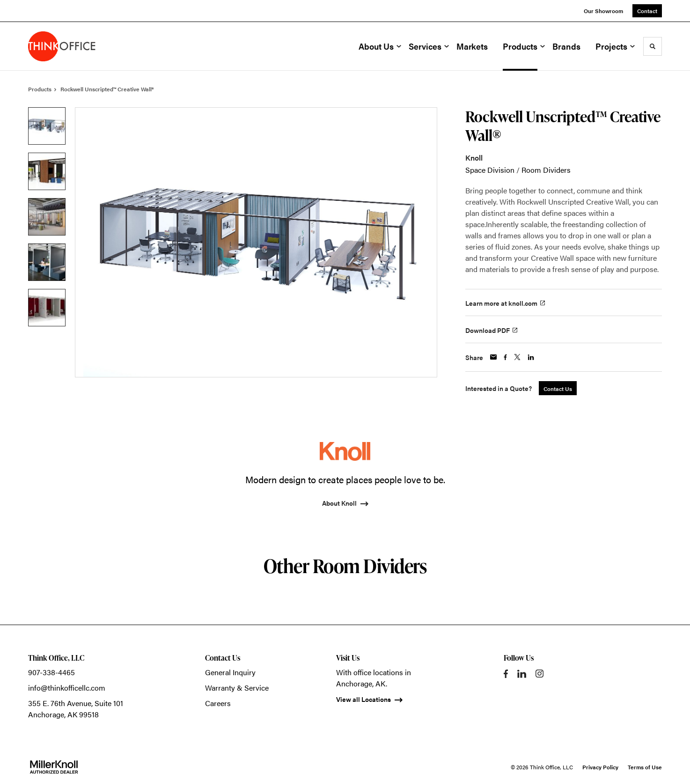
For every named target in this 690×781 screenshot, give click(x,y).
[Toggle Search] (652, 46)
